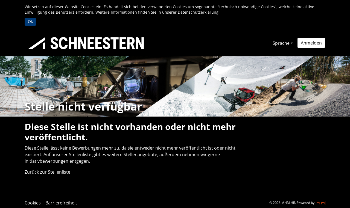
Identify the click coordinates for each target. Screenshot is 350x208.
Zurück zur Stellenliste (47, 172)
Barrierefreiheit (61, 203)
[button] (311, 43)
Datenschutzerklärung (198, 12)
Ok (30, 21)
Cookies (88, 6)
